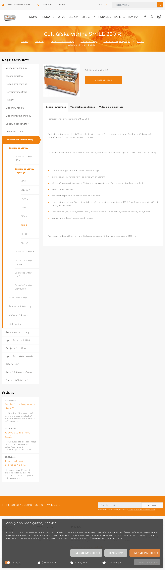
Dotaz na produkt (103, 80)
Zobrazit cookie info (147, 562)
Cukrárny (88, 17)
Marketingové (116, 562)
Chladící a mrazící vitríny (62, 41)
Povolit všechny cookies (145, 552)
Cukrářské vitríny (89, 41)
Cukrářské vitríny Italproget (117, 41)
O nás (61, 17)
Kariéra (119, 17)
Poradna (104, 17)
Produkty (47, 17)
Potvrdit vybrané (116, 552)
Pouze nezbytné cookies (86, 552)
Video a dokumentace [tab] (111, 107)
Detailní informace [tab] (56, 107)
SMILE (140, 41)
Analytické (82, 562)
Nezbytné (16, 562)
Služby (73, 17)
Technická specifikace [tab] (82, 107)
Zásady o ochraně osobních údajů (141, 509)
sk (105, 4)
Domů (33, 17)
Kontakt (134, 17)
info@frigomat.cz (21, 4)
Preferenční (50, 562)
